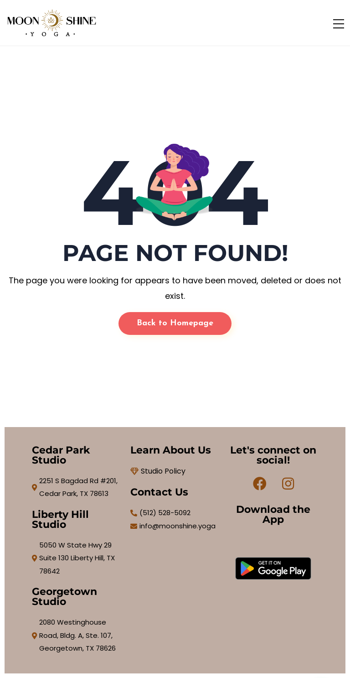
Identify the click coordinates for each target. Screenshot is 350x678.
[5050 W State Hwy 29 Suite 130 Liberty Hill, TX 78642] (76, 558)
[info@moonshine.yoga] (175, 526)
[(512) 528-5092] (175, 513)
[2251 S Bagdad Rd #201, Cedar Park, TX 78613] (76, 488)
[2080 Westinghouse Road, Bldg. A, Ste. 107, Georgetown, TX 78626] (76, 635)
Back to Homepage (175, 323)
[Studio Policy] (175, 471)
